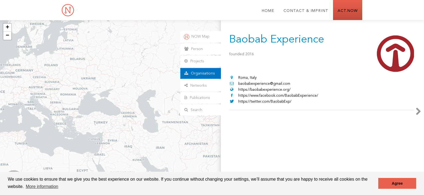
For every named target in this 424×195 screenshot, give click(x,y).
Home (268, 11)
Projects (194, 61)
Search (193, 110)
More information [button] (42, 186)
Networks (195, 85)
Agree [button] (397, 183)
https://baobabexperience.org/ (260, 90)
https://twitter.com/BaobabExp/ (260, 101)
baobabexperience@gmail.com (259, 84)
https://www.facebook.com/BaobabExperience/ (273, 96)
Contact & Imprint (305, 11)
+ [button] (7, 28)
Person (193, 49)
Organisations (199, 73)
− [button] (7, 36)
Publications (197, 98)
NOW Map (196, 37)
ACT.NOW (348, 11)
